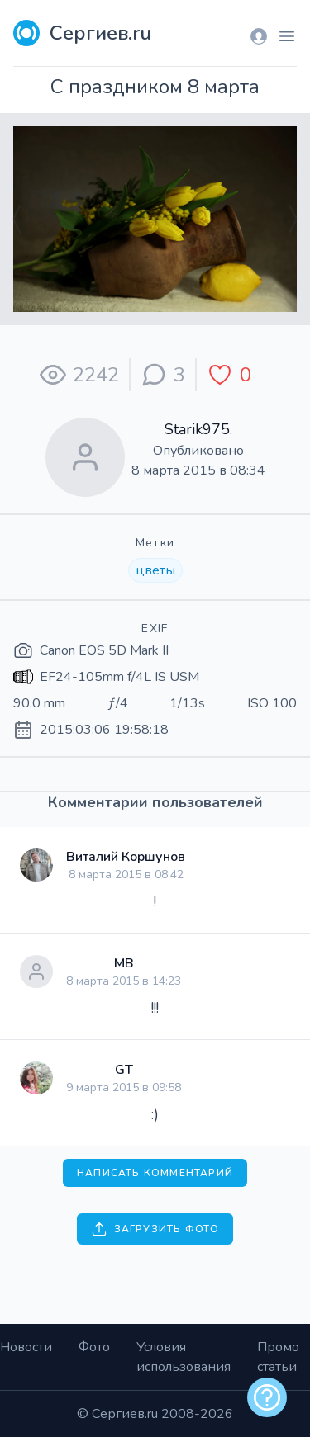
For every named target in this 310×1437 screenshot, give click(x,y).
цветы (155, 570)
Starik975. (198, 429)
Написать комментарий (155, 1172)
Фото (94, 1347)
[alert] (267, 1397)
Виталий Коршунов (125, 857)
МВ (124, 963)
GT (124, 1070)
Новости (26, 1347)
